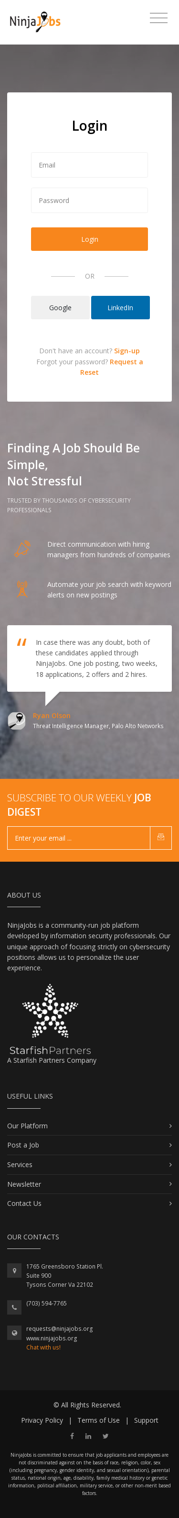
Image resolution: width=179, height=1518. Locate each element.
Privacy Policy (42, 1420)
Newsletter (24, 1184)
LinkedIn (120, 307)
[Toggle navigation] (158, 18)
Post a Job (23, 1144)
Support (146, 1420)
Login (89, 239)
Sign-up (127, 350)
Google (60, 307)
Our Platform (27, 1125)
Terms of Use (98, 1420)
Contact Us (24, 1203)
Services (19, 1164)
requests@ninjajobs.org (59, 1329)
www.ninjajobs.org (51, 1338)
